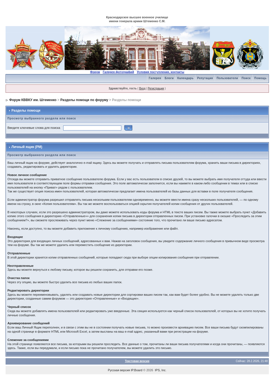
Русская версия (119, 370)
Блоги (169, 78)
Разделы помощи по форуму (84, 100)
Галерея (155, 78)
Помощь (260, 78)
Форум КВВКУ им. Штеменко (33, 100)
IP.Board (136, 370)
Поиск (246, 78)
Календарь (185, 78)
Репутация (205, 78)
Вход (142, 88)
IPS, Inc (160, 370)
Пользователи (227, 78)
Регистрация (156, 88)
